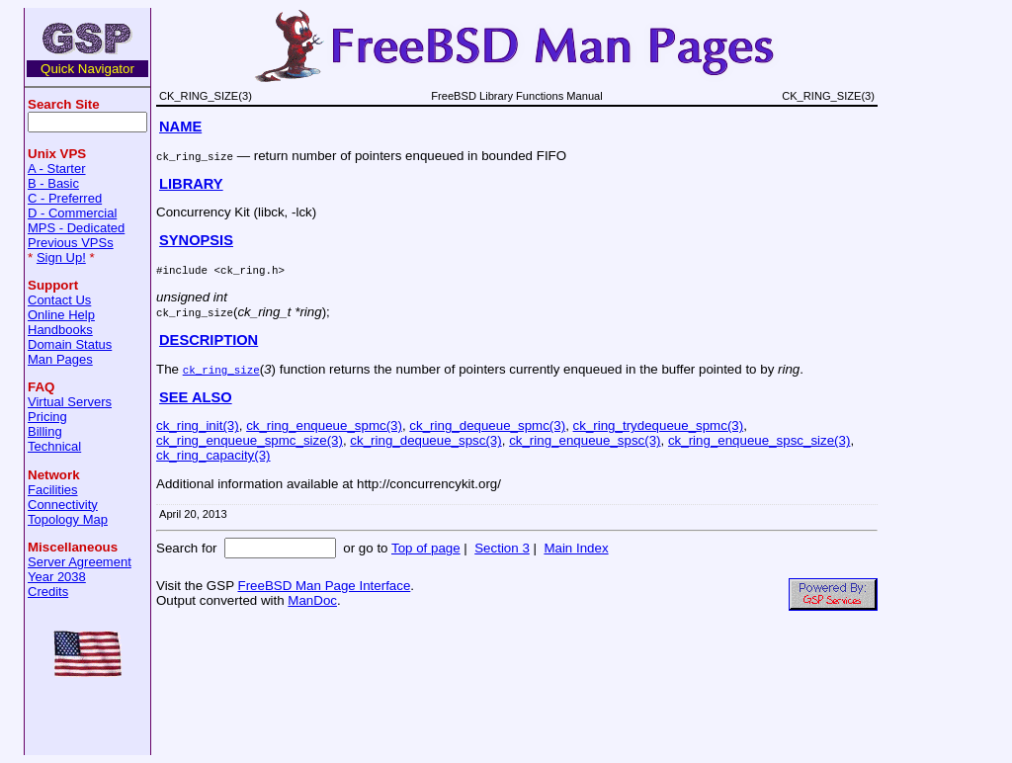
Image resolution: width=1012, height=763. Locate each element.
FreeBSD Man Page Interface (323, 585)
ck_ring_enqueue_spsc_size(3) (759, 440)
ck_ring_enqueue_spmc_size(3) (249, 440)
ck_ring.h (249, 269)
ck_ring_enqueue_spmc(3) (324, 425)
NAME (180, 126)
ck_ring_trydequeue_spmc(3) (658, 425)
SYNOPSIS (196, 240)
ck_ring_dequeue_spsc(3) (425, 440)
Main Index (576, 548)
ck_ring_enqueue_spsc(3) (584, 440)
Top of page (426, 548)
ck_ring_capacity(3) (213, 455)
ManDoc (312, 600)
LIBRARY (191, 184)
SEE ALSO (195, 397)
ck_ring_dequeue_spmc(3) (487, 425)
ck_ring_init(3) (197, 425)
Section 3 (502, 548)
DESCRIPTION (208, 340)
